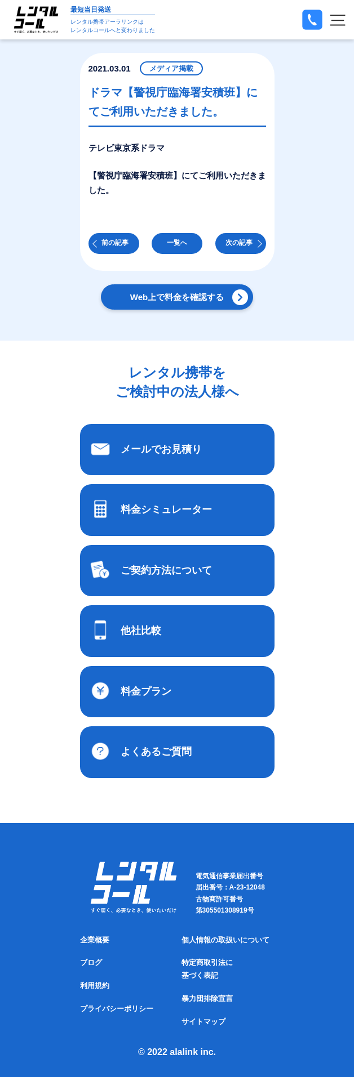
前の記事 (115, 243)
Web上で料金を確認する (177, 297)
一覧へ (177, 243)
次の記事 (239, 243)
